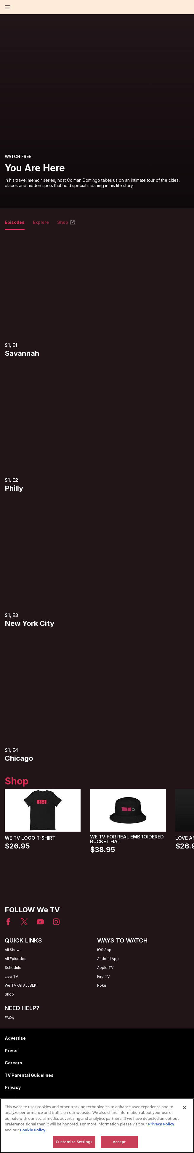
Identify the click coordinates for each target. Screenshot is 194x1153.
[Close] (184, 1107)
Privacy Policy (161, 1124)
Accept (119, 1141)
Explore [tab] (41, 222)
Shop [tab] (66, 222)
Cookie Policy (32, 1130)
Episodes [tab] (15, 222)
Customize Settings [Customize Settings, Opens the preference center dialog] (74, 1141)
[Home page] (17, 7)
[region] (97, 1125)
